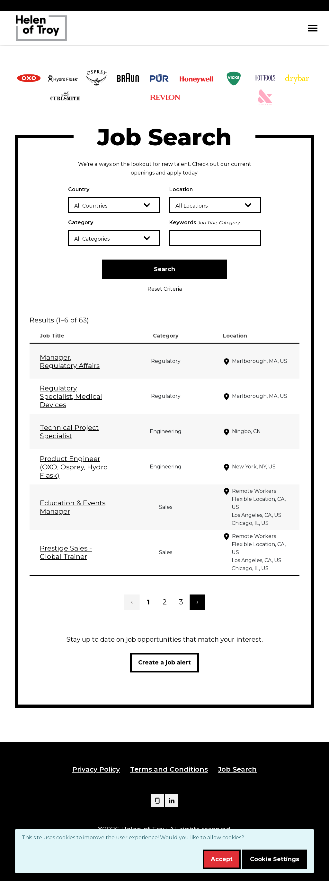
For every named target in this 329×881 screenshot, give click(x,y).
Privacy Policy (96, 769)
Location (181, 189)
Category (80, 222)
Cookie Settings (274, 859)
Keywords (204, 222)
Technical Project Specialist (69, 431)
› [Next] (197, 602)
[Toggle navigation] (313, 28)
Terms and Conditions (169, 769)
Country (78, 189)
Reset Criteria (164, 289)
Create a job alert (164, 662)
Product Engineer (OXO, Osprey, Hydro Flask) (74, 467)
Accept (222, 859)
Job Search (237, 769)
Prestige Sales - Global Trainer (66, 552)
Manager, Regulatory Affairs (70, 361)
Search (164, 269)
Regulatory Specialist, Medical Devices (71, 396)
